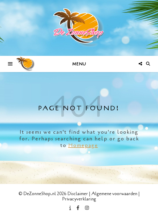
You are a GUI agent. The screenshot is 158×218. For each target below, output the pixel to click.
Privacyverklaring (79, 199)
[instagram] (87, 208)
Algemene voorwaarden (114, 194)
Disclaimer (77, 194)
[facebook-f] (78, 208)
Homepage (83, 145)
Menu (79, 64)
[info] (70, 208)
